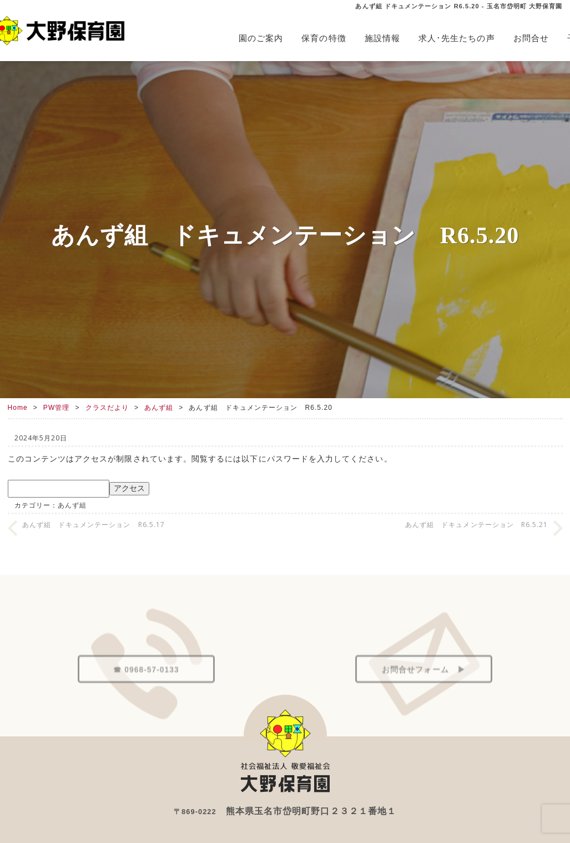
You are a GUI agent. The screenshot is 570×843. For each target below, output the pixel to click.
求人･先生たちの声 (456, 38)
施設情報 (382, 38)
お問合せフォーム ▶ (424, 693)
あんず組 (158, 408)
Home (18, 408)
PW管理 (56, 408)
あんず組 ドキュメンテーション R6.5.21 (476, 524)
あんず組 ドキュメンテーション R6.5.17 (93, 524)
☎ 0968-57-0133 (146, 693)
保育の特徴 (323, 38)
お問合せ (531, 38)
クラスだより (107, 408)
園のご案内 (261, 38)
